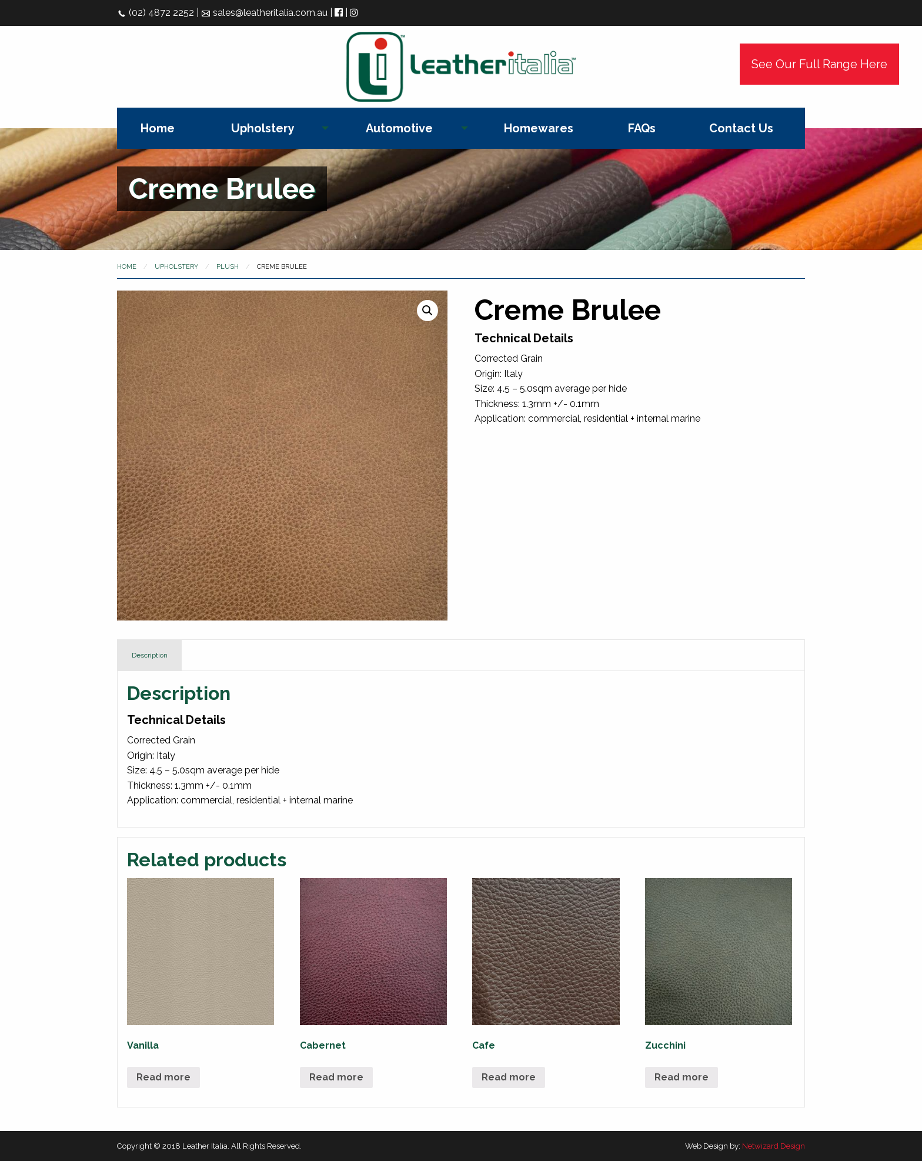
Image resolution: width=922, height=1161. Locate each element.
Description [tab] (150, 655)
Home (158, 128)
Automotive (399, 128)
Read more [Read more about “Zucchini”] (681, 1077)
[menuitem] (157, 128)
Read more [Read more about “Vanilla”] (163, 1077)
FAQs (642, 128)
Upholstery (263, 128)
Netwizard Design (773, 1146)
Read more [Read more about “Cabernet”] (336, 1077)
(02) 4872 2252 (155, 12)
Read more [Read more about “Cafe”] (509, 1077)
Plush (227, 267)
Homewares (538, 128)
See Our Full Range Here (819, 64)
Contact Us (741, 128)
